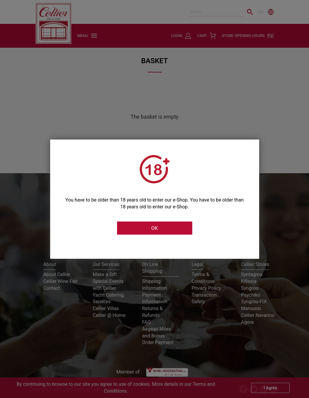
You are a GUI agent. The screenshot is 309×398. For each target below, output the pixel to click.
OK (154, 228)
